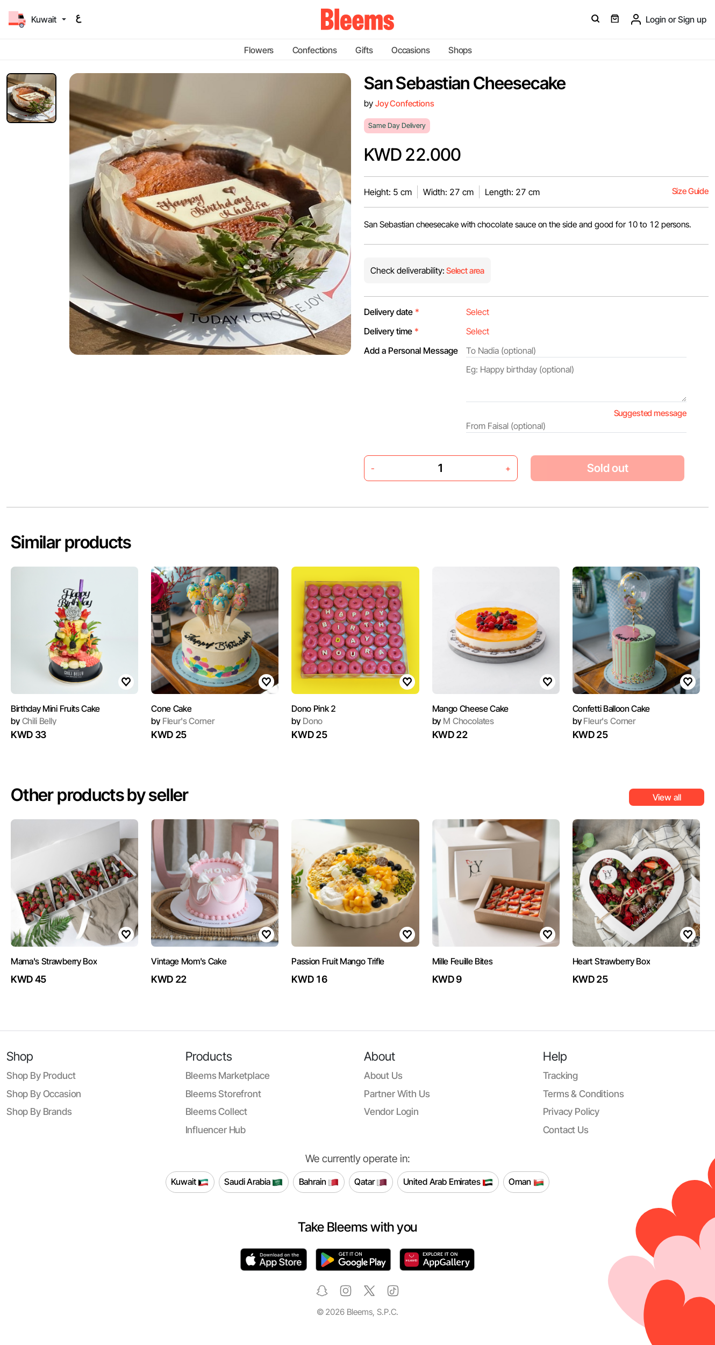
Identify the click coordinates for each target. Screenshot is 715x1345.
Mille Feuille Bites (462, 961)
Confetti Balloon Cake (611, 708)
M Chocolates (463, 721)
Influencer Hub (215, 1129)
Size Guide (690, 191)
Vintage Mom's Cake (188, 961)
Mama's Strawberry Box (54, 961)
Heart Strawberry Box (611, 961)
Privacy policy (571, 1111)
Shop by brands (39, 1111)
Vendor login (391, 1111)
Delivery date (391, 311)
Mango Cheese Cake (470, 708)
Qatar (370, 1182)
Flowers (259, 50)
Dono (307, 721)
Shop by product (40, 1075)
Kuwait (190, 1182)
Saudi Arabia (253, 1182)
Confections (314, 50)
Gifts (364, 50)
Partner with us (397, 1093)
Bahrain (319, 1182)
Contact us (566, 1129)
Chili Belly (33, 721)
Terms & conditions (583, 1093)
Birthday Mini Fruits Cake (55, 708)
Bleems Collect (216, 1111)
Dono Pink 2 (313, 708)
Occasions (410, 50)
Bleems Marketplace (227, 1075)
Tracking (560, 1075)
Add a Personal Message (411, 350)
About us (383, 1075)
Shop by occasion (43, 1093)
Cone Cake (171, 708)
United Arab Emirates (448, 1182)
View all (667, 797)
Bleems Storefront (223, 1093)
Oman (526, 1182)
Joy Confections (404, 103)
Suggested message (650, 413)
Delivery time (391, 331)
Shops (460, 50)
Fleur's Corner (182, 721)
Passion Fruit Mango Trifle (337, 961)
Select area (464, 271)
